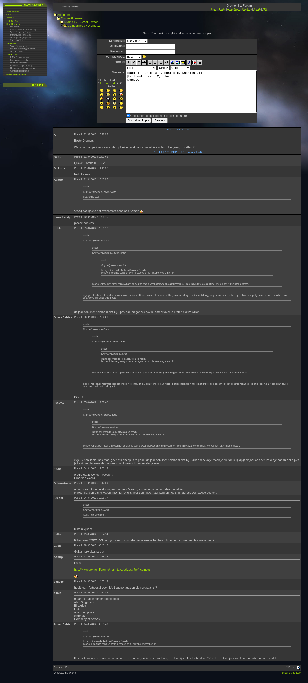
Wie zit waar (16, 51)
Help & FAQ (12, 20)
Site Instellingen (18, 40)
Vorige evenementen (16, 73)
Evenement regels (19, 59)
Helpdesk (15, 26)
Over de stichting (18, 62)
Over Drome (12, 54)
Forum (9, 14)
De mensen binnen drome (23, 68)
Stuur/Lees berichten (20, 34)
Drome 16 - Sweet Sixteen (81, 22)
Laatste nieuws (13, 11)
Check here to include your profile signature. (151, 124)
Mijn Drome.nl (13, 23)
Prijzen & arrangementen (22, 48)
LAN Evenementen (19, 57)
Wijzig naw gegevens (20, 32)
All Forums (64, 14)
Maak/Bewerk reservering (23, 29)
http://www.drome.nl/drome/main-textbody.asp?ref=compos (112, 577)
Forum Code (100, 83)
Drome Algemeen (72, 18)
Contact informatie (19, 70)
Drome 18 (11, 43)
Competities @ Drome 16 (84, 25)
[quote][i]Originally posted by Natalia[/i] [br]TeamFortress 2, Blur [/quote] (191, 96)
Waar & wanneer (18, 46)
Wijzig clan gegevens (20, 37)
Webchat (10, 17)
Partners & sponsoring (21, 65)
